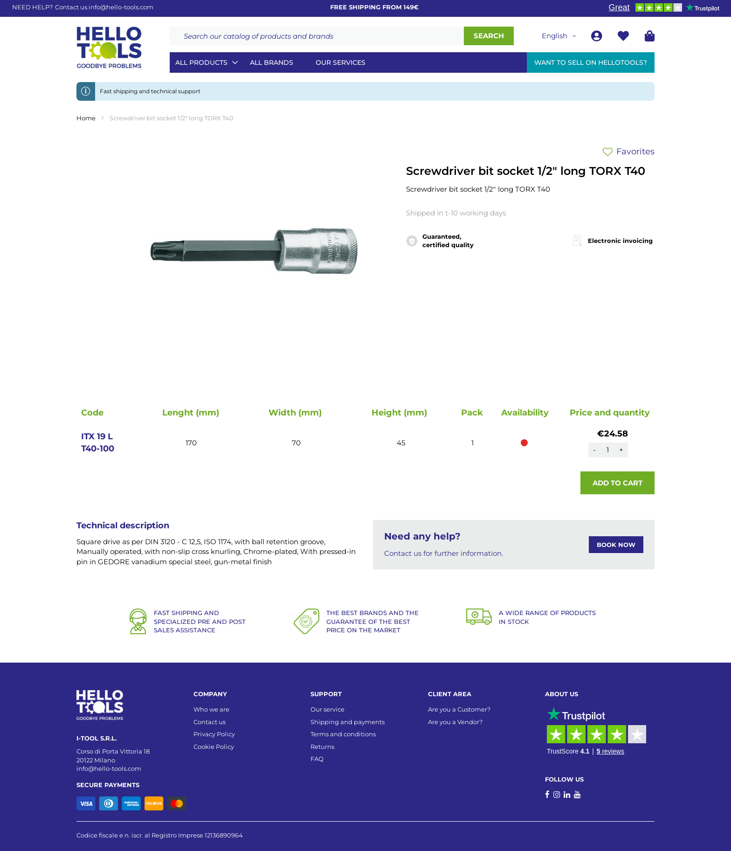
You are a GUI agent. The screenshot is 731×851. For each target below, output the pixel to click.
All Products (201, 62)
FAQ (317, 758)
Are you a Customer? (459, 709)
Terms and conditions (343, 734)
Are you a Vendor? (455, 722)
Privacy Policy (214, 734)
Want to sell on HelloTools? (590, 62)
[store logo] (109, 48)
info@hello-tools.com (121, 7)
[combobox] (317, 36)
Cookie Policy (213, 746)
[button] (560, 36)
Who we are (211, 709)
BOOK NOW (616, 544)
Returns (322, 746)
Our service (327, 709)
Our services (341, 62)
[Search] (489, 36)
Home (86, 118)
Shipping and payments (347, 722)
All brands (271, 62)
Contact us (209, 722)
